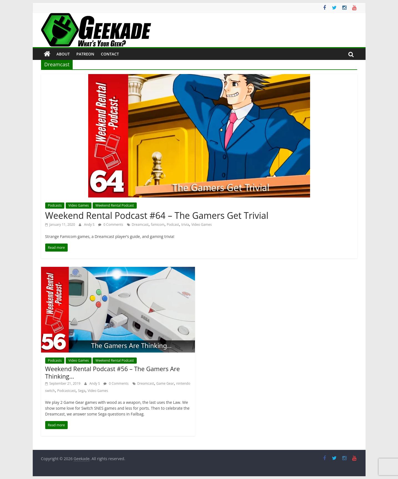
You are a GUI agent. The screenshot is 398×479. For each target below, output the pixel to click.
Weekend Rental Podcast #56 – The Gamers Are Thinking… (112, 372)
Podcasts (55, 205)
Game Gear (165, 383)
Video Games (79, 205)
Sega (81, 390)
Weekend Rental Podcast (114, 205)
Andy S (89, 224)
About (63, 54)
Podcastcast (66, 390)
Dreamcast (140, 224)
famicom (157, 224)
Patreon (85, 54)
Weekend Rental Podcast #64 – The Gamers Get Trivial (156, 215)
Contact (110, 54)
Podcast (173, 224)
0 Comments (110, 224)
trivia (185, 224)
